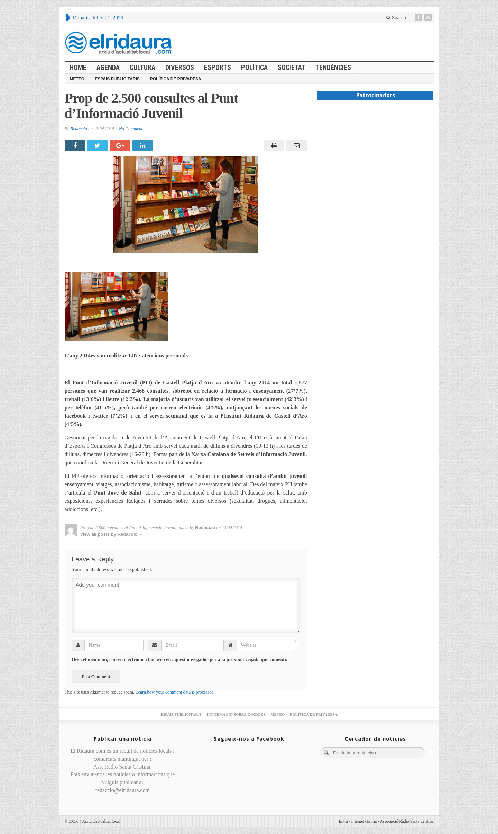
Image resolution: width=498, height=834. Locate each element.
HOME (78, 67)
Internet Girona (364, 821)
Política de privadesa (175, 78)
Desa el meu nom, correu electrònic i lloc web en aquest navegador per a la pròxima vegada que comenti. (179, 659)
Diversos (179, 67)
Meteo (77, 78)
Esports (217, 67)
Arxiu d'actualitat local (99, 821)
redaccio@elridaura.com (122, 790)
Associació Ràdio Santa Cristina (407, 821)
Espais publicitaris (117, 78)
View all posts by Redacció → (112, 534)
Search (396, 17)
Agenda (108, 67)
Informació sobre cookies (236, 714)
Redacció (78, 128)
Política (254, 67)
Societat (291, 67)
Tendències (333, 67)
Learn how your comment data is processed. (175, 692)
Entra (343, 821)
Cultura (142, 67)
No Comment (130, 128)
